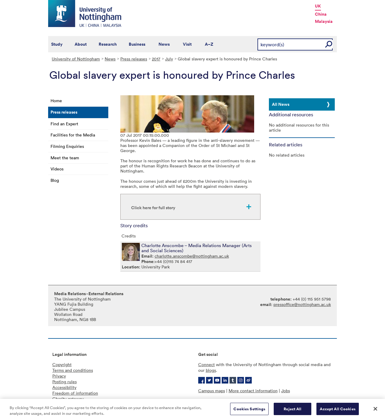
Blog (55, 180)
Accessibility (64, 387)
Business (137, 44)
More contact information (253, 390)
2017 (156, 59)
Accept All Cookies (337, 411)
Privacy (59, 376)
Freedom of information (75, 393)
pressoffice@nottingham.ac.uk (302, 304)
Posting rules (64, 381)
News (164, 44)
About (81, 44)
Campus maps (211, 390)
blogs (211, 370)
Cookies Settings (249, 411)
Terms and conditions (72, 370)
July (169, 59)
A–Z (209, 44)
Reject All (292, 411)
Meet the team (65, 158)
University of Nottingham (76, 59)
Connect (206, 364)
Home (56, 100)
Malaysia (324, 21)
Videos (57, 169)
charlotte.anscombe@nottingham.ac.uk (192, 256)
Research (108, 44)
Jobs (285, 390)
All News (280, 104)
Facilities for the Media (73, 135)
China (321, 14)
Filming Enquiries (67, 146)
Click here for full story (153, 208)
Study (57, 44)
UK (318, 6)
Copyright (62, 364)
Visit (187, 44)
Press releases (133, 59)
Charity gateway (68, 399)
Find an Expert (64, 124)
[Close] (375, 410)
